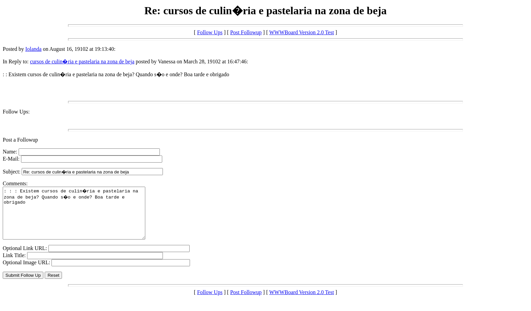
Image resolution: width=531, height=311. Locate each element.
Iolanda (33, 49)
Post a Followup (20, 140)
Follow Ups (209, 32)
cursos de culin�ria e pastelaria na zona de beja (82, 61)
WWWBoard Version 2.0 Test (301, 32)
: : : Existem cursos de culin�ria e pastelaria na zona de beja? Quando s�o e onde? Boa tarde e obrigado (82, 218)
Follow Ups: (16, 112)
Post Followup (246, 32)
